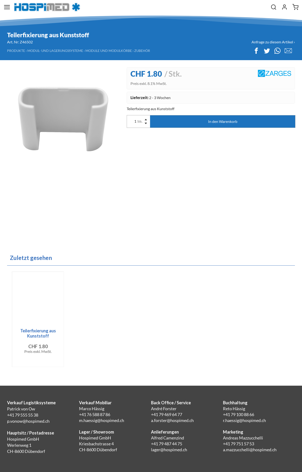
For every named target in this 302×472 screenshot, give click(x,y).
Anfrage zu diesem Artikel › (273, 42)
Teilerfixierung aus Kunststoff (38, 333)
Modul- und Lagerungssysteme (55, 51)
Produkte (16, 51)
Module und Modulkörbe (108, 51)
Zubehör (142, 51)
